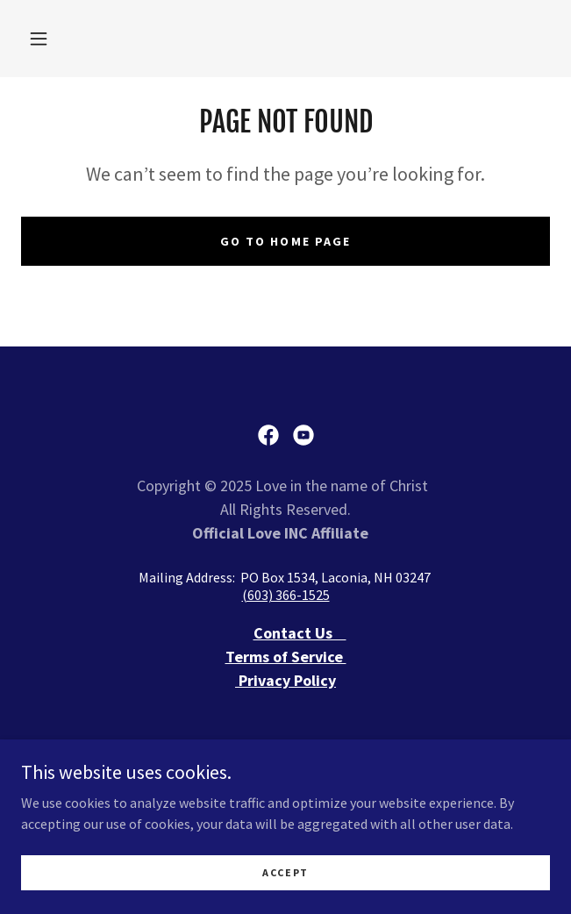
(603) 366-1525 (286, 594)
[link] (268, 435)
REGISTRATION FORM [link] (285, 794)
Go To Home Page (285, 241)
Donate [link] (285, 771)
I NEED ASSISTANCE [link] (285, 748)
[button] (38, 38)
